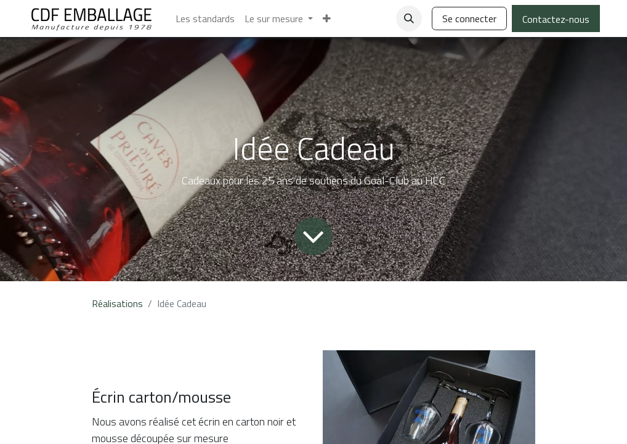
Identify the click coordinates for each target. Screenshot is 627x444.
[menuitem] (205, 18)
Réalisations (117, 303)
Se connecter (469, 18)
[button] (409, 18)
